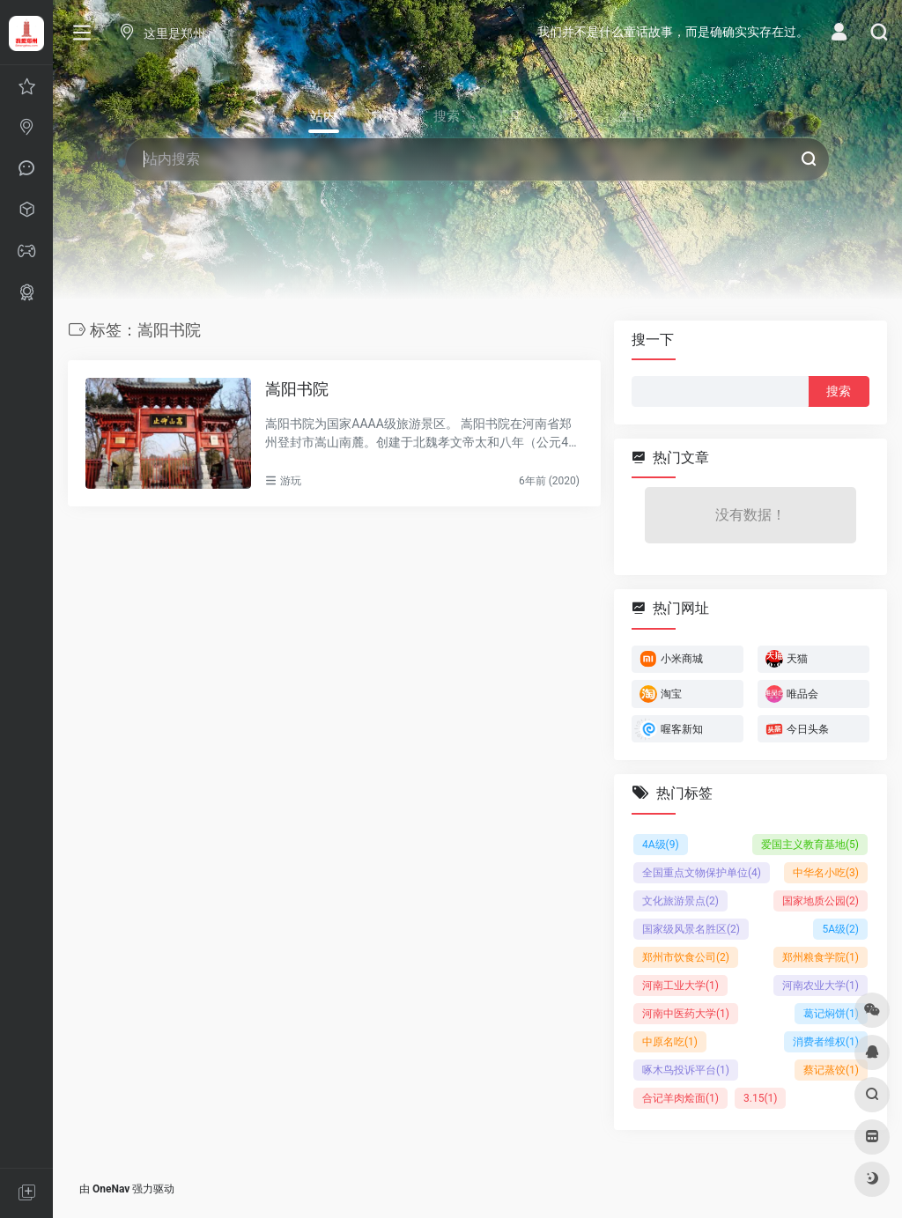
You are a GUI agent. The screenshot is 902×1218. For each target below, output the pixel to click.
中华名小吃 (826, 872)
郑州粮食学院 (820, 956)
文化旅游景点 (680, 900)
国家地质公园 (820, 900)
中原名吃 (670, 1041)
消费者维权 (826, 1041)
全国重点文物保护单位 (701, 872)
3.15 (760, 1097)
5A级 (840, 928)
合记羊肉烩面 (680, 1097)
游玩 (290, 481)
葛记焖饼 (831, 1013)
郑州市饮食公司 (685, 956)
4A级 (660, 844)
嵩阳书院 (297, 389)
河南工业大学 (680, 984)
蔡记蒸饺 (831, 1069)
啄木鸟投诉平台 (685, 1069)
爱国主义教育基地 (810, 844)
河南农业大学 (820, 984)
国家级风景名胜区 (691, 928)
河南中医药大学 (685, 1013)
